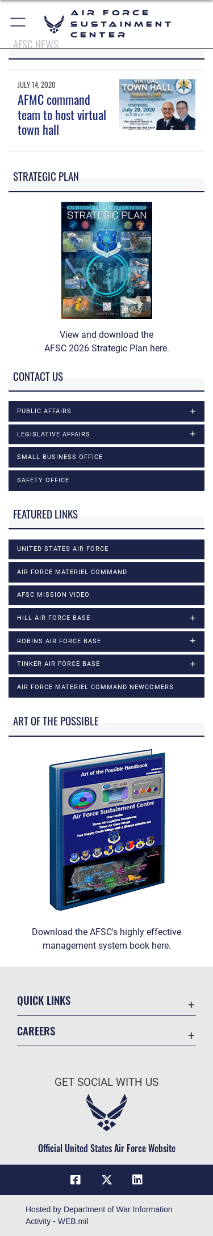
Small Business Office (60, 457)
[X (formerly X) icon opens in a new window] (106, 1179)
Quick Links (43, 1000)
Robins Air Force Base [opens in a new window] (59, 641)
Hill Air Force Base (53, 618)
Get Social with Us (106, 1082)
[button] (18, 24)
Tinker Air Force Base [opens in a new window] (58, 664)
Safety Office (43, 480)
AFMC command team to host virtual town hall (62, 114)
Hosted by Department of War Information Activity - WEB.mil (99, 1215)
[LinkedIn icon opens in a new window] (137, 1179)
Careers (36, 1030)
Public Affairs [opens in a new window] (44, 411)
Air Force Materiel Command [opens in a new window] (72, 572)
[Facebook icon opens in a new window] (75, 1179)
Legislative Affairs (53, 434)
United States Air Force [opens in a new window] (62, 549)
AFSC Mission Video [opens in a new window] (53, 594)
